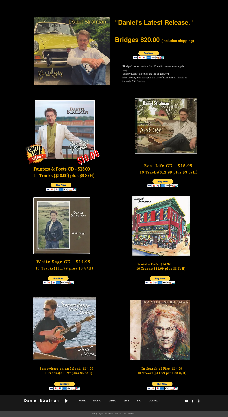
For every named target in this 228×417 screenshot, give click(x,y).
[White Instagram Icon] (198, 401)
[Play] (66, 400)
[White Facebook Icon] (192, 401)
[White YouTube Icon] (187, 401)
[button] (148, 55)
